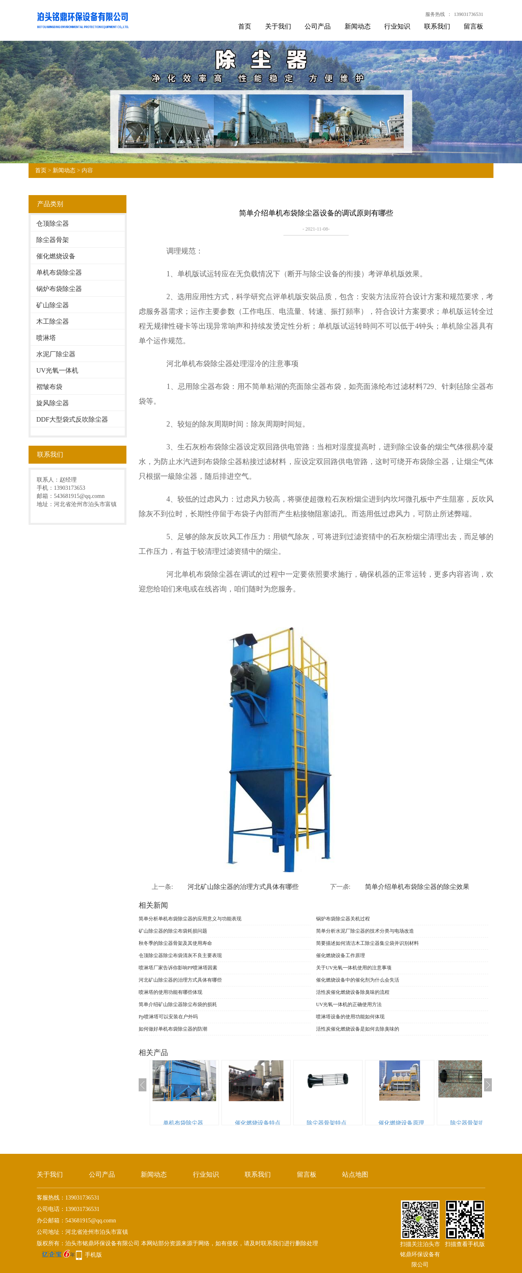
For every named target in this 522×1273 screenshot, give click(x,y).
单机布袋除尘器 (59, 272)
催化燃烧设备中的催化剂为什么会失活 (357, 980)
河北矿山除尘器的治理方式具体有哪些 (243, 886)
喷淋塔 (46, 337)
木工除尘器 (52, 321)
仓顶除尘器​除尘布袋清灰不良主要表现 (180, 955)
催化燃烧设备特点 (258, 1123)
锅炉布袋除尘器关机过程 (343, 919)
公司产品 (318, 26)
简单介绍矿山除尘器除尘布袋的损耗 (178, 1004)
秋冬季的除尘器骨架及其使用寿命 (175, 943)
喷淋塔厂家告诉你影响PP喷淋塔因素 (178, 968)
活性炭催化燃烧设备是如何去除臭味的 (357, 1029)
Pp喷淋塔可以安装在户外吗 (168, 1017)
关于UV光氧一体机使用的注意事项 (354, 968)
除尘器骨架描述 (470, 1123)
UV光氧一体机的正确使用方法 (349, 1004)
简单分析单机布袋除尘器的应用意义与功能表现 (190, 919)
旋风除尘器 (52, 403)
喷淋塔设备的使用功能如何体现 (350, 1017)
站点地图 (355, 1174)
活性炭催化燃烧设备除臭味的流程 (352, 992)
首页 (244, 26)
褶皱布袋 (49, 386)
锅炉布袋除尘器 (59, 288)
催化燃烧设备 (55, 256)
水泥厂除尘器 (55, 354)
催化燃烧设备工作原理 (340, 955)
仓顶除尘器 (52, 223)
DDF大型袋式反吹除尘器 (72, 419)
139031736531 (468, 14)
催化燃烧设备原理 (401, 1123)
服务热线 (435, 14)
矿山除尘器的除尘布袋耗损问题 (173, 931)
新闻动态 (358, 26)
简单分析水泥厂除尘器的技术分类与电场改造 (365, 931)
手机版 (93, 1255)
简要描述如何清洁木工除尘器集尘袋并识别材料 (367, 943)
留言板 (473, 26)
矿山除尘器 (52, 305)
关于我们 (278, 26)
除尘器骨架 (52, 239)
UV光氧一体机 (57, 370)
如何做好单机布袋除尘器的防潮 (173, 1029)
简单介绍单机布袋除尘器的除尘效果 (417, 886)
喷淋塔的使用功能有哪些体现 (170, 992)
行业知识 (397, 26)
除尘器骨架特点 (327, 1123)
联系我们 (437, 26)
